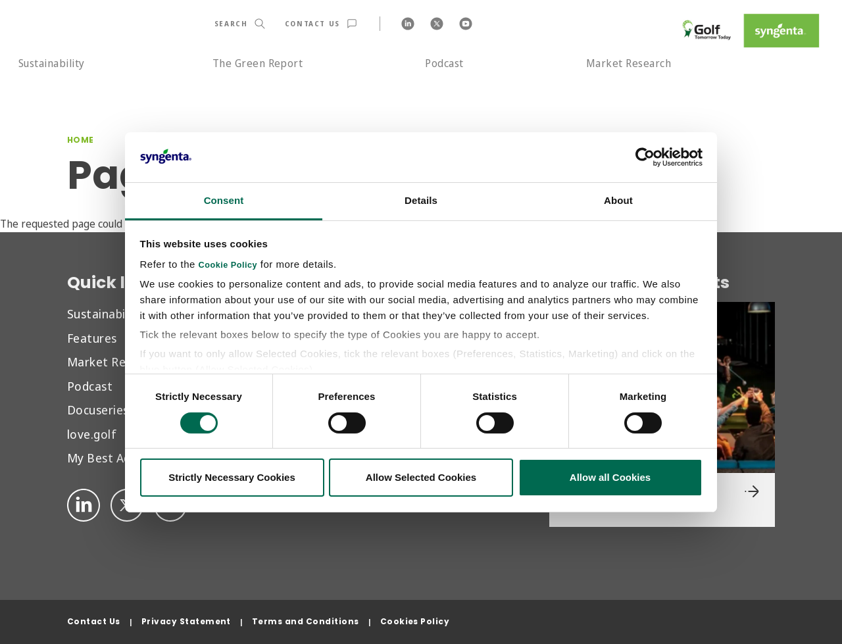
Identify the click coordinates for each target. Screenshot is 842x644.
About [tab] (618, 200)
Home (80, 139)
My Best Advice (110, 457)
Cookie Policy (228, 265)
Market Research (628, 63)
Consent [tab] (224, 200)
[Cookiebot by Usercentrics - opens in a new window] (645, 157)
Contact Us (93, 621)
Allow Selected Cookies (421, 477)
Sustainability (51, 63)
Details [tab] (421, 200)
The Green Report (257, 63)
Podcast (444, 63)
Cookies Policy (415, 621)
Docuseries (98, 409)
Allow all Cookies (610, 477)
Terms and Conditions (305, 621)
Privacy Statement (186, 621)
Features (92, 338)
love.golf (91, 434)
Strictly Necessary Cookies (231, 477)
